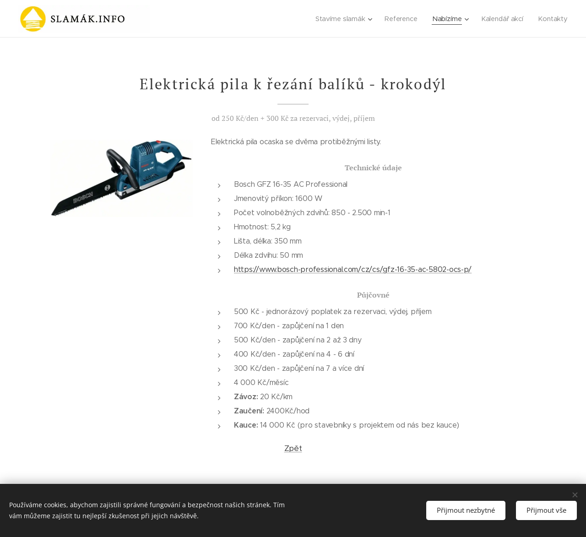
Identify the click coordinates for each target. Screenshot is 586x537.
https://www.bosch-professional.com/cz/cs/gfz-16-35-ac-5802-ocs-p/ (353, 269)
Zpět (293, 448)
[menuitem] (343, 18)
